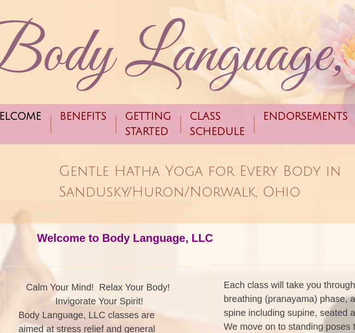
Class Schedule (217, 124)
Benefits (83, 116)
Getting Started (148, 124)
